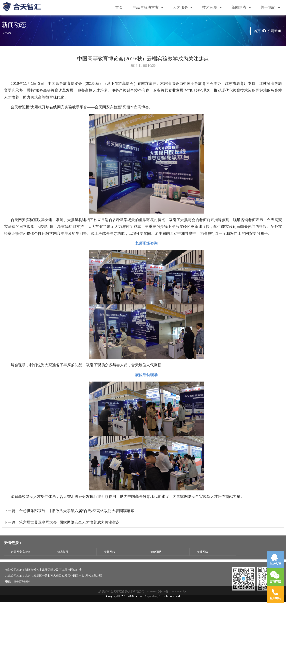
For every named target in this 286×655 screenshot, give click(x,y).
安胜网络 (202, 556)
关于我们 (270, 8)
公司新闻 (274, 31)
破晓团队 (156, 556)
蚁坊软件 (63, 556)
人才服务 (182, 8)
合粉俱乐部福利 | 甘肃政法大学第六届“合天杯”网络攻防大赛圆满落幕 (76, 521)
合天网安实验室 (21, 556)
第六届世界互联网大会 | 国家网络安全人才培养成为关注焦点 (69, 532)
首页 (119, 8)
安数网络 (109, 556)
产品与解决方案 (147, 8)
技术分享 (212, 8)
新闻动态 (241, 8)
